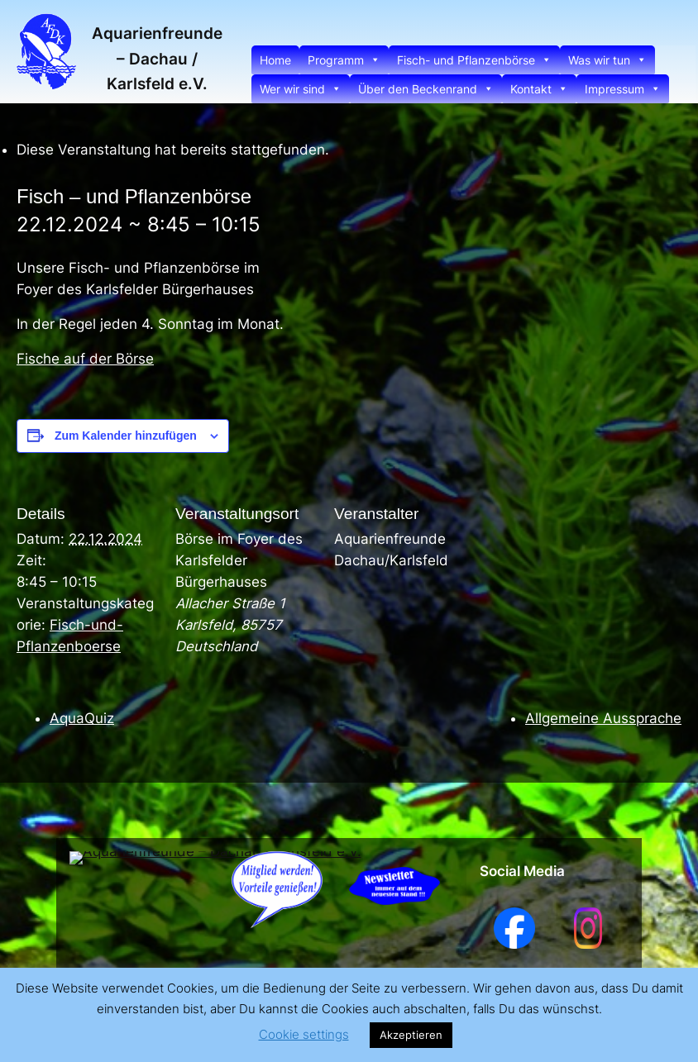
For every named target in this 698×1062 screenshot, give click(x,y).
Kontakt (539, 88)
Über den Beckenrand (426, 88)
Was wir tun (607, 59)
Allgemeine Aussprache (603, 718)
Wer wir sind (301, 88)
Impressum (623, 88)
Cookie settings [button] (304, 1034)
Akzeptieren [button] (411, 1034)
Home (275, 60)
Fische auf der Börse (85, 358)
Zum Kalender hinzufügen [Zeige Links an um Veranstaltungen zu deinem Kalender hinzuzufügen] (126, 435)
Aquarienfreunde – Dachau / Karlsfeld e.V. (157, 58)
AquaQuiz (82, 718)
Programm (344, 59)
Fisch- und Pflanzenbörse (474, 59)
